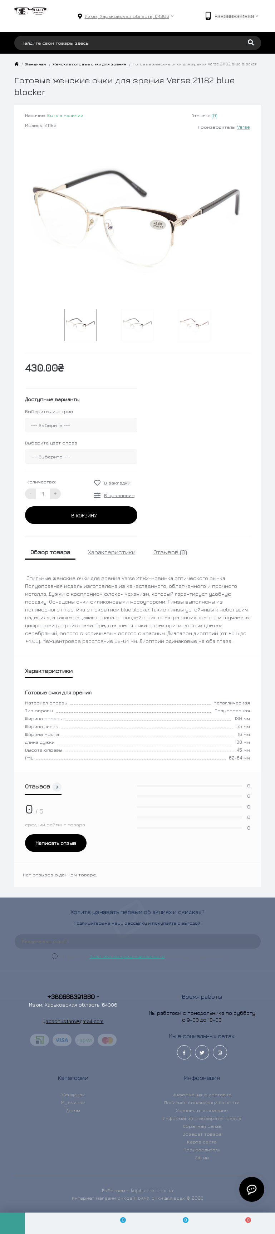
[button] (127, 16)
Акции (202, 1157)
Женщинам (35, 64)
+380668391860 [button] (73, 997)
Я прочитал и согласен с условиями (143, 956)
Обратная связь (202, 1126)
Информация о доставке (201, 1094)
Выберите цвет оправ (51, 443)
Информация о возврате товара (202, 1118)
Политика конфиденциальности (127, 956)
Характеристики (112, 552)
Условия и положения (202, 1110)
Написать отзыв (55, 843)
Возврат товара (202, 1134)
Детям (73, 1110)
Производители (202, 1149)
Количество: (41, 482)
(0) (214, 115)
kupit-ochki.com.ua (152, 1190)
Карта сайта (202, 1142)
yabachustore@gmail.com (73, 1021)
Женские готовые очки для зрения (89, 64)
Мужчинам (73, 1102)
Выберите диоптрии (49, 411)
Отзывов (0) (170, 552)
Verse (243, 127)
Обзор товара (50, 552)
